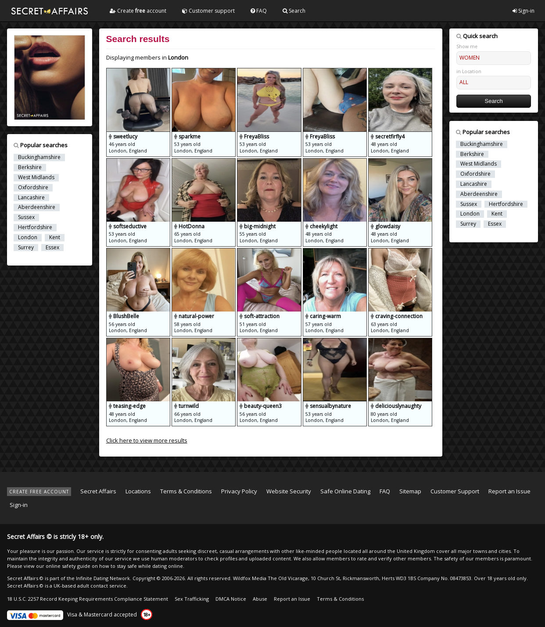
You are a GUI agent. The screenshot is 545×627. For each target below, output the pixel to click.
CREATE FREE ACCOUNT (39, 492)
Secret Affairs (98, 491)
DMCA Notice (230, 598)
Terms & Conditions (186, 491)
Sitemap (410, 491)
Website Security (288, 491)
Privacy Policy (239, 491)
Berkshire (30, 167)
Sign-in (523, 10)
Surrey (26, 247)
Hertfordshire (35, 227)
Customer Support (454, 491)
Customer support (208, 10)
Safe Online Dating (345, 491)
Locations (138, 491)
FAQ (259, 10)
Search (294, 10)
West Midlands (36, 177)
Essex (52, 247)
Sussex (26, 217)
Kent (54, 237)
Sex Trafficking (192, 598)
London (27, 237)
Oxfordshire (33, 187)
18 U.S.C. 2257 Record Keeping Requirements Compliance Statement (87, 598)
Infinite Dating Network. (103, 578)
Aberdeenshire (36, 207)
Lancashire (31, 197)
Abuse (260, 598)
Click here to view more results (146, 440)
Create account (138, 10)
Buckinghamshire (39, 157)
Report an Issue (509, 491)
